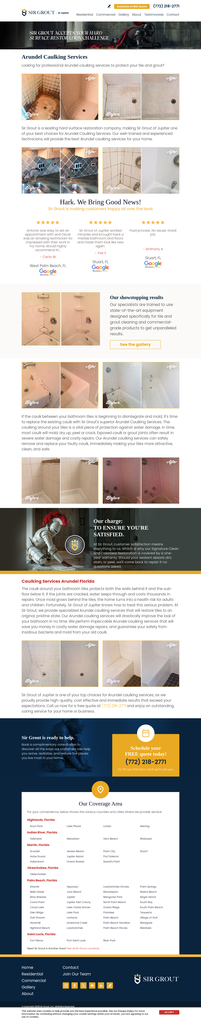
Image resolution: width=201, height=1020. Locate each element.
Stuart (144, 851)
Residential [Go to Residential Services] (84, 14)
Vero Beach (110, 838)
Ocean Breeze (75, 861)
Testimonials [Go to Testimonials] (154, 14)
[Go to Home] (47, 12)
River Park (109, 940)
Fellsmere (36, 838)
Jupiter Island (75, 856)
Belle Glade (37, 892)
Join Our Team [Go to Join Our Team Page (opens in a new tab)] (77, 974)
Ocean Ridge (111, 907)
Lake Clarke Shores (78, 907)
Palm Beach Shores (115, 928)
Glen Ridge (36, 912)
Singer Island (148, 897)
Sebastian (73, 838)
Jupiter (71, 897)
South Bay (146, 902)
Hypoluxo (72, 886)
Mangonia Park (112, 897)
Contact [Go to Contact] (173, 14)
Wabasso (146, 838)
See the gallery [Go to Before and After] (135, 344)
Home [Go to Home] (27, 967)
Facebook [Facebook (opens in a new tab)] (74, 985)
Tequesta (146, 912)
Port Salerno (111, 856)
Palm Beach (110, 917)
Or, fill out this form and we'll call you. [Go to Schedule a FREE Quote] (146, 769)
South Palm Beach (151, 907)
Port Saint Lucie (76, 940)
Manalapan (110, 892)
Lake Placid (74, 826)
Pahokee (108, 912)
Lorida (107, 826)
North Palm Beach (114, 902)
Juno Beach (74, 892)
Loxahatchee (75, 928)
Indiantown (37, 861)
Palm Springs (148, 886)
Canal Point (37, 902)
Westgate (146, 922)
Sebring (144, 826)
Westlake (145, 928)
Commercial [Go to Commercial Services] (105, 14)
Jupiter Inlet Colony (79, 902)
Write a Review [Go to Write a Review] (109, 6)
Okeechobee (38, 874)
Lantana (72, 917)
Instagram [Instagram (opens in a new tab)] (66, 985)
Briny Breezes (38, 897)
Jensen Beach (75, 851)
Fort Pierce (36, 940)
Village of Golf (149, 917)
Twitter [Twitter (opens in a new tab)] (83, 985)
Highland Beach (40, 928)
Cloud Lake (37, 907)
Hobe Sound (37, 856)
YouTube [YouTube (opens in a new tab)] (92, 985)
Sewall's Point (111, 861)
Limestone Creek (77, 922)
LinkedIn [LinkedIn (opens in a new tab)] (101, 985)
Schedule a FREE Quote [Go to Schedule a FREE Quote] (132, 6)
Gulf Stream (37, 917)
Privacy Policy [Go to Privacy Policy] (126, 1011)
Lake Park (73, 912)
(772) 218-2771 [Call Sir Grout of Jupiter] (166, 6)
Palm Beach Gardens (116, 922)
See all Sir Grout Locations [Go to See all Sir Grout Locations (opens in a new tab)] (83, 948)
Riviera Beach (148, 892)
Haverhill (35, 922)
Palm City (109, 851)
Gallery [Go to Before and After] (123, 14)
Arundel (35, 851)
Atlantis (34, 886)
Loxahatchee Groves (116, 886)
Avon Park (36, 826)
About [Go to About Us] (136, 14)
